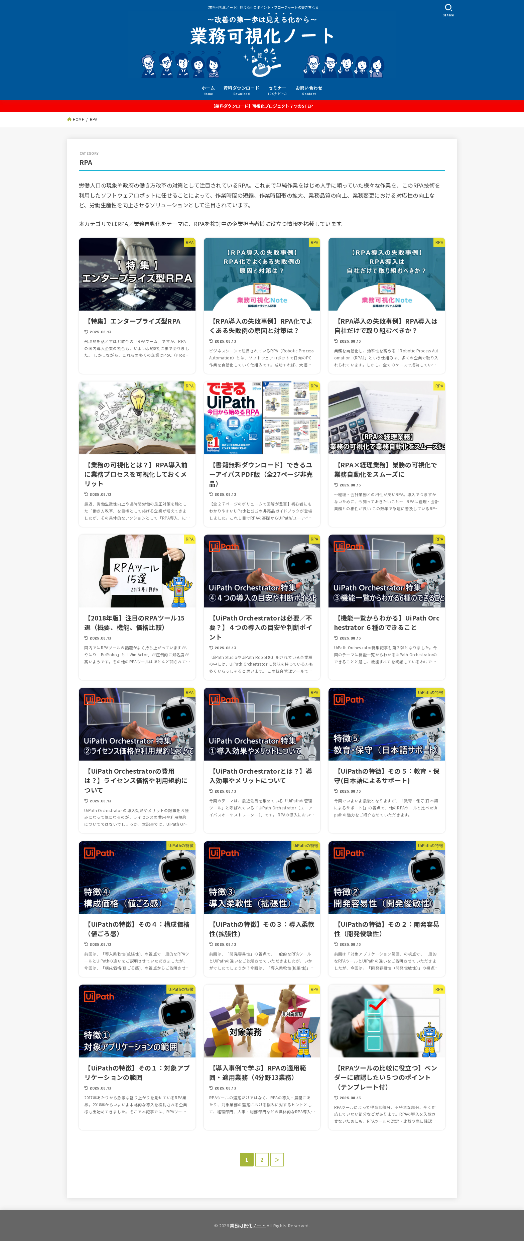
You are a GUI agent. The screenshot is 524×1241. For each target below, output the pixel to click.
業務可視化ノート (248, 1225)
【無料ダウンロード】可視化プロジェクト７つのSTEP (262, 106)
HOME (78, 119)
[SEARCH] (448, 10)
